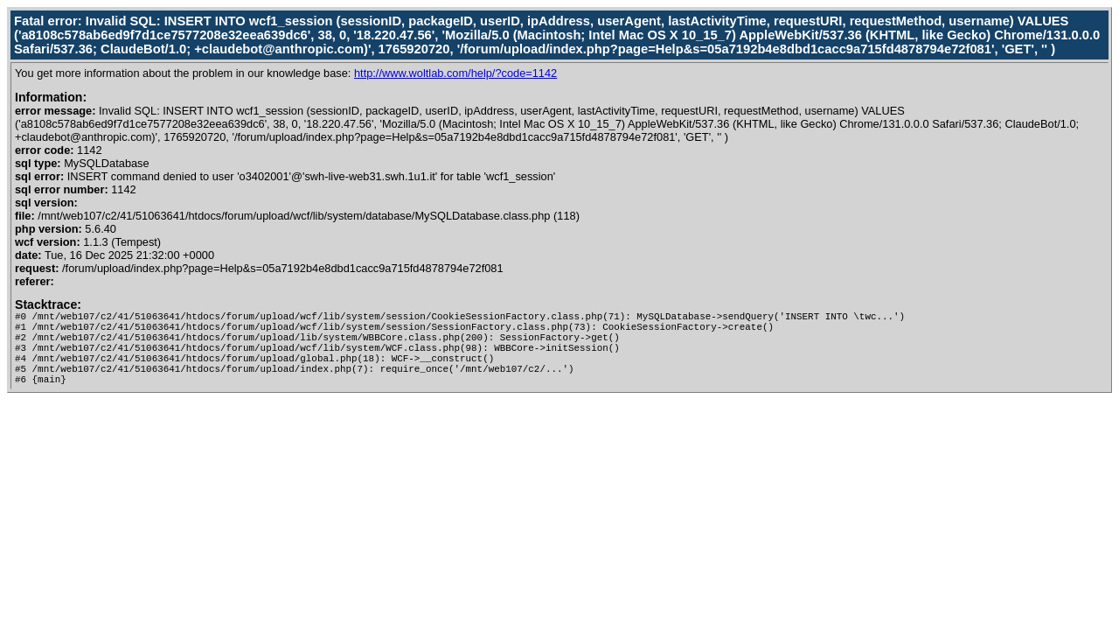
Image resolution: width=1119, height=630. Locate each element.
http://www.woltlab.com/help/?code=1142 (455, 73)
